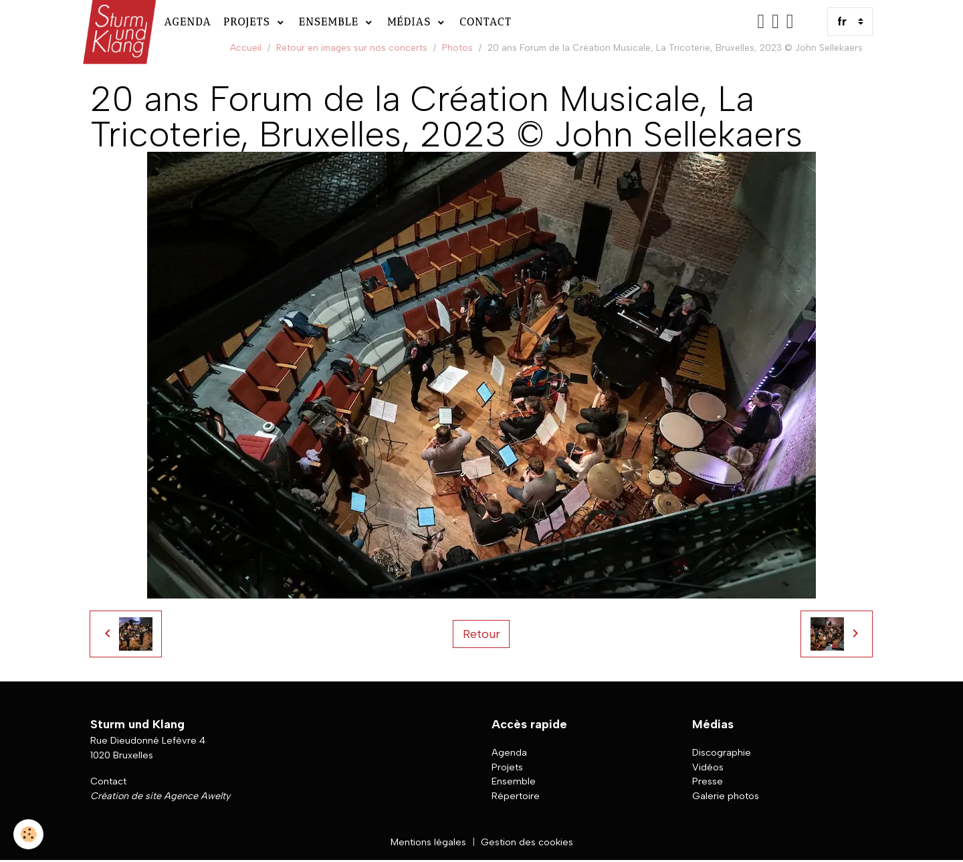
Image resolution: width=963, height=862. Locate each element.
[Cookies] (28, 834)
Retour (481, 634)
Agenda (187, 21)
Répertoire (516, 796)
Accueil (245, 47)
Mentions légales (428, 842)
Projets (249, 21)
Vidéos (708, 767)
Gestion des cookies (527, 842)
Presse (707, 781)
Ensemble (331, 21)
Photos (457, 47)
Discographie (721, 752)
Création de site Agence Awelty (160, 796)
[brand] (118, 21)
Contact (485, 21)
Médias (411, 21)
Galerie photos (725, 796)
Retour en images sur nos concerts (351, 47)
